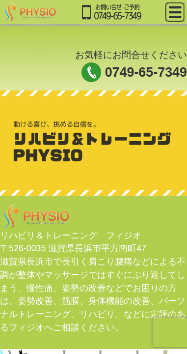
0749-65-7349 (146, 72)
